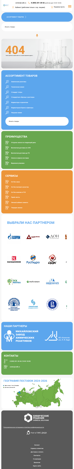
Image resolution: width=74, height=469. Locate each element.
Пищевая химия (16, 112)
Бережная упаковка (17, 163)
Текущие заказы (16, 207)
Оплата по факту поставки (20, 158)
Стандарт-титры (16, 92)
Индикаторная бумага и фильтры (22, 108)
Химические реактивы (18, 81)
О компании (37, 459)
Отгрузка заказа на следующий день (23, 142)
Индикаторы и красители (19, 102)
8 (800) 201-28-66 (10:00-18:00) (20, 361)
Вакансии (37, 462)
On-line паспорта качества (20, 187)
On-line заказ (15, 182)
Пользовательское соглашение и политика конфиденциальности (23, 427)
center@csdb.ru (15, 367)
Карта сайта (37, 466)
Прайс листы (15, 197)
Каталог (37, 445)
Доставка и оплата (37, 452)
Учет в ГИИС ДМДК (39, 433)
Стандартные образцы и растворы (23, 97)
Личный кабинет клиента (19, 202)
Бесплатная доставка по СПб (21, 148)
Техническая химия (17, 87)
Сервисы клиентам (37, 448)
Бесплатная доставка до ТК (20, 153)
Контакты (37, 455)
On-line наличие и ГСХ (18, 192)
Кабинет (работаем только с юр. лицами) (30, 7)
